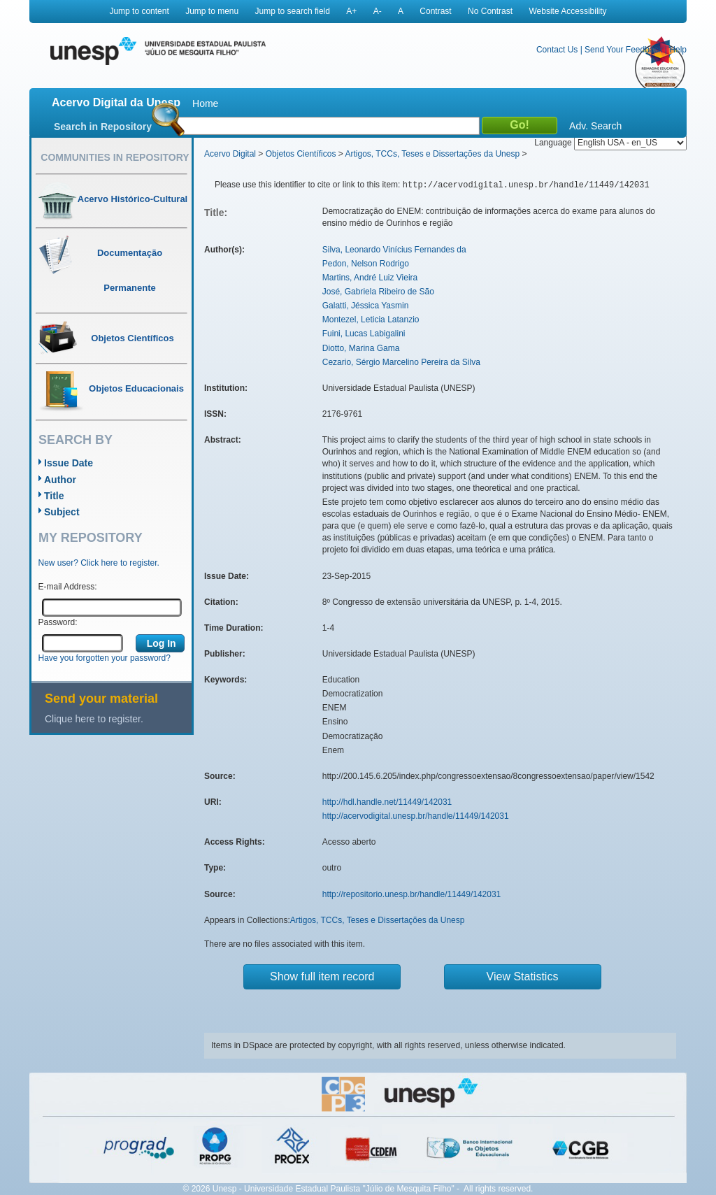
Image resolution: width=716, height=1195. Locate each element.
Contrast (435, 11)
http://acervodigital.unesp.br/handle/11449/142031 (415, 816)
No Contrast (490, 11)
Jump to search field (292, 11)
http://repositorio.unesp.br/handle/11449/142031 (411, 894)
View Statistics (523, 976)
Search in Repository (103, 126)
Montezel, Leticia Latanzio (371, 319)
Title (54, 495)
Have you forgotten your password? (104, 658)
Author (60, 479)
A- (377, 11)
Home (205, 103)
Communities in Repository (115, 157)
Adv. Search (595, 125)
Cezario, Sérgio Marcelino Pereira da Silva (401, 362)
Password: (58, 622)
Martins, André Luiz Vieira (370, 277)
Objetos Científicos (301, 154)
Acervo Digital (230, 154)
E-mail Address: (67, 587)
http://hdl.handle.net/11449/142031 (387, 802)
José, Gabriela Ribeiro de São (378, 291)
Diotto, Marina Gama (361, 348)
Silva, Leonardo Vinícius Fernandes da (394, 250)
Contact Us (557, 50)
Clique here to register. (94, 718)
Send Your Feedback (623, 50)
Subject (62, 511)
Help (678, 50)
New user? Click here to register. (98, 563)
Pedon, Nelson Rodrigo (365, 264)
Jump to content (139, 11)
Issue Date (68, 462)
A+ (351, 11)
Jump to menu (211, 11)
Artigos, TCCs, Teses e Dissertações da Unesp (432, 154)
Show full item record (322, 976)
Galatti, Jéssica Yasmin (365, 305)
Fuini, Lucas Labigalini (364, 333)
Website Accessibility (567, 11)
